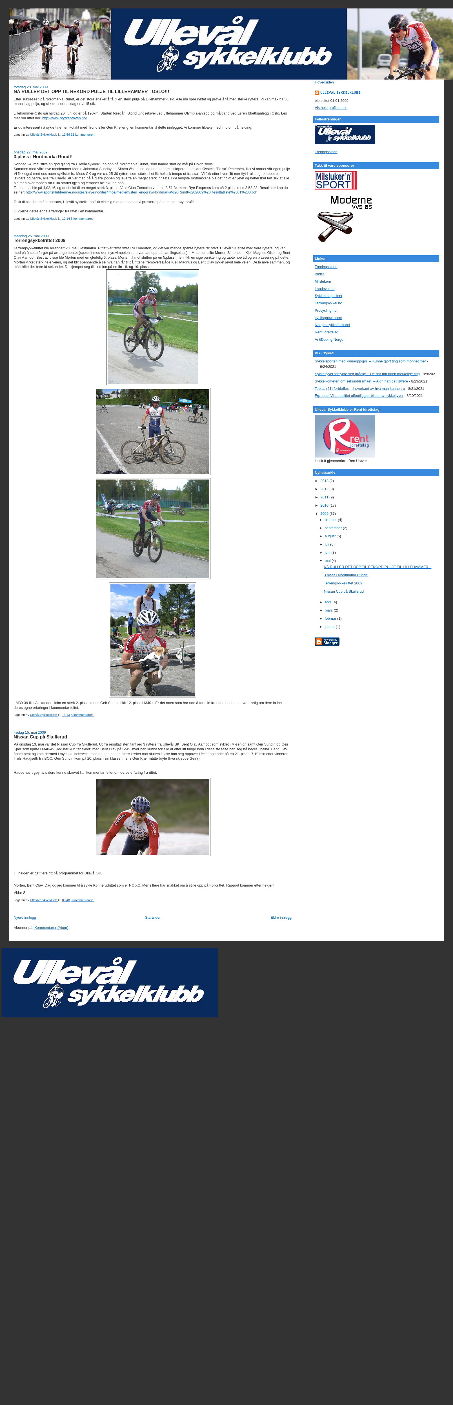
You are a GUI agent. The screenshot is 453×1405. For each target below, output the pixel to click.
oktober (331, 520)
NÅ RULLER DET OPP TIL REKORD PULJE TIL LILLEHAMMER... (378, 567)
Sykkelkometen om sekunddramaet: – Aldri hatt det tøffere (361, 381)
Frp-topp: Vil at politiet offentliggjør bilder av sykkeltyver (359, 395)
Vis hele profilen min (331, 107)
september (334, 528)
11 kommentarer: (83, 134)
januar (330, 627)
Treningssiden (326, 152)
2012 (324, 489)
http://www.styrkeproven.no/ (64, 118)
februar (331, 618)
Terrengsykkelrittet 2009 (40, 240)
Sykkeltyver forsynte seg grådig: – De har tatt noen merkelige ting (367, 374)
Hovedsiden (324, 82)
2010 (324, 505)
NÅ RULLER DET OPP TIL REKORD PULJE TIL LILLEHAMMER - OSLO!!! (91, 91)
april (329, 602)
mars (329, 610)
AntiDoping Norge (329, 339)
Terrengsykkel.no (328, 303)
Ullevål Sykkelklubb (340, 92)
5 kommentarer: (82, 714)
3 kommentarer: (82, 218)
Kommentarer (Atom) (51, 927)
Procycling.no (325, 310)
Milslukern (323, 281)
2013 (324, 481)
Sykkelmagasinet (328, 296)
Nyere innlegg (25, 917)
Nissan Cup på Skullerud (40, 736)
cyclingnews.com (328, 318)
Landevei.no (324, 289)
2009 (324, 513)
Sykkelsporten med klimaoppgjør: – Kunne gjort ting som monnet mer (370, 361)
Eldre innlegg (281, 917)
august (331, 536)
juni (328, 552)
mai (328, 561)
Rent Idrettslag (326, 332)
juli (327, 544)
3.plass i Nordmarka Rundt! (43, 156)
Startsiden (153, 917)
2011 (324, 497)
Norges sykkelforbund (332, 325)
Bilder (319, 274)
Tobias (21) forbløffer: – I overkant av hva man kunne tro (360, 388)
